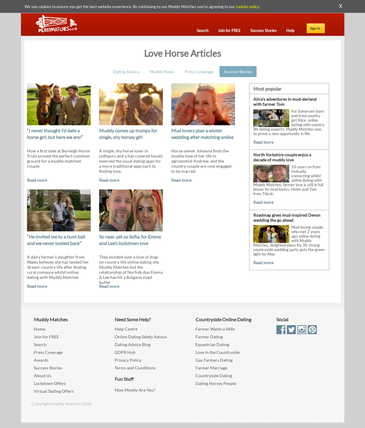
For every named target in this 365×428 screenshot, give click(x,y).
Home (39, 328)
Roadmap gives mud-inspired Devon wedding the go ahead (286, 218)
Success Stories (238, 71)
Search (40, 344)
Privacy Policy (128, 360)
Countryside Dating (214, 375)
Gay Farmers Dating (214, 360)
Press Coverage (199, 71)
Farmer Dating (209, 336)
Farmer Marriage (211, 367)
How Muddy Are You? (135, 389)
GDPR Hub (125, 352)
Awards (41, 360)
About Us (42, 375)
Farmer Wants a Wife (215, 328)
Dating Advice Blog (132, 344)
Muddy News (162, 71)
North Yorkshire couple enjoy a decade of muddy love (282, 157)
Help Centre (126, 328)
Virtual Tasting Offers (54, 391)
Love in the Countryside (218, 352)
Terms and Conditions (135, 367)
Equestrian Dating (212, 344)
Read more (37, 180)
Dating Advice (126, 71)
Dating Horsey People (216, 383)
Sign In (315, 28)
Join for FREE (46, 336)
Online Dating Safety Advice (141, 336)
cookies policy (247, 6)
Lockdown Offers (50, 383)
